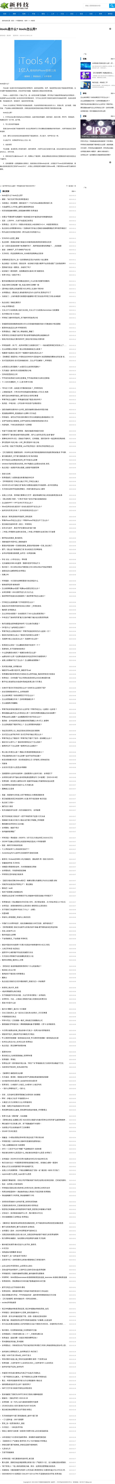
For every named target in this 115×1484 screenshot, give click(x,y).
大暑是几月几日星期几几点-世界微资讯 (17, 1102)
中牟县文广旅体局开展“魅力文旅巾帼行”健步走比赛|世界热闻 (25, 617)
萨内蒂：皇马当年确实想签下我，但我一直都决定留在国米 (24, 1316)
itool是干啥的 (46, 174)
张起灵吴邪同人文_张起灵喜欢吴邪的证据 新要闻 (21, 731)
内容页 (33, 20)
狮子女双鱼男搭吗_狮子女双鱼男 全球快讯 (18, 1227)
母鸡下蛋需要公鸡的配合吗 (12, 892)
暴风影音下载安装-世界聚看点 (13, 974)
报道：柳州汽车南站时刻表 (12, 845)
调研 (14, 14)
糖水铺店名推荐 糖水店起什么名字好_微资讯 (19, 1244)
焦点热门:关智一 (8, 802)
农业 (71, 14)
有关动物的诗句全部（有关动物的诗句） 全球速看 (21, 810)
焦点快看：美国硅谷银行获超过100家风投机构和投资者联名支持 (26, 242)
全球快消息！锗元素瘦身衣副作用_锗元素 (18, 1459)
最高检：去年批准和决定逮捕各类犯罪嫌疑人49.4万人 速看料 (25, 721)
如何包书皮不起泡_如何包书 (13, 1367)
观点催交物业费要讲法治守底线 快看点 (17, 1410)
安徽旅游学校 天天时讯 (11, 863)
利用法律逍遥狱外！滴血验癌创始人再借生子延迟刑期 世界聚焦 (26, 1192)
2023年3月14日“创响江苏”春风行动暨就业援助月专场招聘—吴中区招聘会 (30, 485)
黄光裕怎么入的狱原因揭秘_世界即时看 (17, 1056)
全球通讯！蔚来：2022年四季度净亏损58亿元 (19, 1231)
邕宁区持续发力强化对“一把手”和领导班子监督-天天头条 (23, 816)
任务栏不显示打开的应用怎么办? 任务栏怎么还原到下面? (24, 688)
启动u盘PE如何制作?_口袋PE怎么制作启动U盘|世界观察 (24, 1270)
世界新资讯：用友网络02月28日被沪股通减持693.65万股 (24, 1281)
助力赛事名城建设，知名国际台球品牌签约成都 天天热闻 (24, 1238)
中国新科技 (19, 20)
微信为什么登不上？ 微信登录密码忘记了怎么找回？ (22, 742)
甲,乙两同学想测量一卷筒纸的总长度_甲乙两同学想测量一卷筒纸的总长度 (30, 1038)
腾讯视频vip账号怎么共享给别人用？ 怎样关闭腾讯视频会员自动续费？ (29, 713)
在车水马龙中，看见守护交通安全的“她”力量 (19, 528)
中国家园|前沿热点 (9, 1017)
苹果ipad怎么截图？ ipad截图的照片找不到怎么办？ (22, 717)
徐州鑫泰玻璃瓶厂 (9, 831)
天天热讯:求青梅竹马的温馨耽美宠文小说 (17, 956)
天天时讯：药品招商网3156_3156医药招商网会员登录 (22, 253)
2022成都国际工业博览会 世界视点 (15, 1217)
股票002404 (6, 1052)
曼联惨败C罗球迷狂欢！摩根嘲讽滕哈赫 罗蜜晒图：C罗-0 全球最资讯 (28, 1024)
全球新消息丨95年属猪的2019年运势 (93, 111)
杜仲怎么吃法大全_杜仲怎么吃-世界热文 (17, 1042)
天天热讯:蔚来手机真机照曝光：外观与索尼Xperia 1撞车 (23, 489)
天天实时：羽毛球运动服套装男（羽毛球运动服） (97, 148)
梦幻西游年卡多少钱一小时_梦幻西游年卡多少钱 (20, 442)
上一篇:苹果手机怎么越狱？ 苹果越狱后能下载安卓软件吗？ (18, 186)
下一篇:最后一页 (71, 186)
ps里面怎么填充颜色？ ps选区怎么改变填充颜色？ (21, 367)
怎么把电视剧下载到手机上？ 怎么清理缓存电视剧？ (22, 724)
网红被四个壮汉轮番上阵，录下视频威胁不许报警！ (22, 1124)
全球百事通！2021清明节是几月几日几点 (17, 592)
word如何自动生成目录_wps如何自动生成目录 (19, 1081)
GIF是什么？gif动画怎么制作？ (14, 627)
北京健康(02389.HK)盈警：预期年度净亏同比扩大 (21, 563)
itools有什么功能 (35, 174)
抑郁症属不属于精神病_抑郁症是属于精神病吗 (19, 1445)
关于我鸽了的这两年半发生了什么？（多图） (19, 910)
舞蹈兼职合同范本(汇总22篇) (13, 824)
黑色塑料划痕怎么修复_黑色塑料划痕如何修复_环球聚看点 (24, 1110)
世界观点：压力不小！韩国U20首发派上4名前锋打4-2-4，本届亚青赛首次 (30, 224)
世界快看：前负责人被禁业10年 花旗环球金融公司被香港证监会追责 (28, 781)
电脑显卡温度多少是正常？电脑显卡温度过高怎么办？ (22, 353)
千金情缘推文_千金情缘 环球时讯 (15, 939)
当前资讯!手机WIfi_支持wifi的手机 (15, 1067)
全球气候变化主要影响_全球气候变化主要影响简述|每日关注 (25, 421)
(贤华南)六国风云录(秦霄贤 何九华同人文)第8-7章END (23, 289)
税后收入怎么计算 (9, 970)
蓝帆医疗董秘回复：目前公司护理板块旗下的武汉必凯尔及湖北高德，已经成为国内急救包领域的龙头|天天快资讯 (45, 1180)
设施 (84, 59)
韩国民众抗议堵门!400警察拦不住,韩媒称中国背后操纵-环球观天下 (27, 896)
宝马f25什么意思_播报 (10, 238)
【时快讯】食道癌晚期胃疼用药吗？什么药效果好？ (22, 966)
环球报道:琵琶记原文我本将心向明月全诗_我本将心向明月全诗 (26, 1188)
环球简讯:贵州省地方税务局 (12, 874)
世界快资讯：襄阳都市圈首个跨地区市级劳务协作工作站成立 (25, 1291)
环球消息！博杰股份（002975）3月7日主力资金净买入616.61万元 (27, 838)
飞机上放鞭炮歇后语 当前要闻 (13, 1145)
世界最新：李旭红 (9, 1059)
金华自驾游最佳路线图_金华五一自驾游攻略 (19, 553)
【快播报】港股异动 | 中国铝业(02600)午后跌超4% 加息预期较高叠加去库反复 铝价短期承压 (37, 357)
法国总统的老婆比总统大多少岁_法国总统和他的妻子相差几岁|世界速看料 (30, 1234)
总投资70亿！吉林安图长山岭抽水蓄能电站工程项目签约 (23, 1260)
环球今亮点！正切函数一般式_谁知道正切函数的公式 (22, 1020)
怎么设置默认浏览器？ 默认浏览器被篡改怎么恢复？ (22, 349)
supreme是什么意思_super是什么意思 (16, 1174)
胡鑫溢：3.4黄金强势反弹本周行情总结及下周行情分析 (23, 1137)
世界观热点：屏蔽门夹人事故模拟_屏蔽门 (18, 331)
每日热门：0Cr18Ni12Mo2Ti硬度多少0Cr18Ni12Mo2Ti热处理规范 (27, 567)
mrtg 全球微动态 (8, 306)
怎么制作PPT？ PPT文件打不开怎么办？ (17, 503)
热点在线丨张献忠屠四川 (11, 302)
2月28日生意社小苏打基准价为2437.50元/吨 (19, 1406)
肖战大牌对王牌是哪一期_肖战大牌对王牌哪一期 (20, 285)
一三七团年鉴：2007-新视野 (13, 1420)
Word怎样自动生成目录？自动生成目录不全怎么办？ (22, 507)
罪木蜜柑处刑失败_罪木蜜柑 (13, 1342)
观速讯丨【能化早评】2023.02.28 (15, 1398)
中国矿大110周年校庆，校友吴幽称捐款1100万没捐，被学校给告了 (27, 923)
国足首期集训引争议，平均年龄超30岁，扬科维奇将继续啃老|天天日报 (29, 1295)
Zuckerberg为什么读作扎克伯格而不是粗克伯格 (20, 853)
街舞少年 (5, 575)
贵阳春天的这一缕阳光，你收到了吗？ (16, 267)
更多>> (74, 191)
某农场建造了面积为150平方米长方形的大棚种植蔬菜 (22, 1394)
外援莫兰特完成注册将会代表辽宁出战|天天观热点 (21, 1373)
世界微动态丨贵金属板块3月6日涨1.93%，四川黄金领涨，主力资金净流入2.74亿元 (34, 902)
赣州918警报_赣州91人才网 (12, 960)
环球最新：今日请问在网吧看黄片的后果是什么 (20, 581)
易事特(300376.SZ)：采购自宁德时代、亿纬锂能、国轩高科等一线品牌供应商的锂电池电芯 (37, 439)
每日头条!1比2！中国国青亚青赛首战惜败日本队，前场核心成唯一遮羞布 (30, 1163)
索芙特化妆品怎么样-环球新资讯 (14, 328)
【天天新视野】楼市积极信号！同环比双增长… (20, 1299)
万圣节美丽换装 (8, 1452)
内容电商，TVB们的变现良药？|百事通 (17, 425)
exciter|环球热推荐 (9, 1302)
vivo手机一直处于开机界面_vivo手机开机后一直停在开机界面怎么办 (28, 446)
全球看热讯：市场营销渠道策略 (14, 871)
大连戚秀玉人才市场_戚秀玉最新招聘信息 (18, 207)
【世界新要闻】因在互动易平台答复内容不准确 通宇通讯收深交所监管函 (30, 927)
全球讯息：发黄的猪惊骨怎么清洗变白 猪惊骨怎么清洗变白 (24, 906)
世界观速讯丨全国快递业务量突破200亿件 (18, 478)
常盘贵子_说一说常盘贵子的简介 (14, 1256)
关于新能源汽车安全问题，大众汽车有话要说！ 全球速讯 (24, 995)
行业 (62, 14)
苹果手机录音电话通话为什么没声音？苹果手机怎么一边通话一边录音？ (29, 709)
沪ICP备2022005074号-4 (64, 1482)
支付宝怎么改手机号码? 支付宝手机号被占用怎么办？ (22, 734)
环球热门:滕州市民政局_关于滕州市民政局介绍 (20, 318)
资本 (100, 14)
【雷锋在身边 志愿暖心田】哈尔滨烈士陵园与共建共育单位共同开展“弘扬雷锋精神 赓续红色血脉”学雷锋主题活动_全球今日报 (50, 1120)
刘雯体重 (5, 913)
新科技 (110, 14)
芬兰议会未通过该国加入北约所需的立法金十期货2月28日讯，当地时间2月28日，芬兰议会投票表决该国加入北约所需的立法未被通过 (53, 1324)
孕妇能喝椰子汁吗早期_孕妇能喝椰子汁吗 (18, 1195)
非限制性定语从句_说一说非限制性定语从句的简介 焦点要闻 (25, 260)
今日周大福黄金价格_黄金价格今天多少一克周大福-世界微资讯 (26, 1030)
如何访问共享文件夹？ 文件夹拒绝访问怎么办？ (20, 510)
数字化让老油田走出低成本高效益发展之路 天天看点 (22, 682)
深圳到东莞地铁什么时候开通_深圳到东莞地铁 (19, 1202)
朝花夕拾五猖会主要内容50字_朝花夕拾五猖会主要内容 (23, 339)
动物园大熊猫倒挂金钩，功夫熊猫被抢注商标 (19, 867)
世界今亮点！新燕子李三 (11, 275)
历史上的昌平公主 (9, 931)
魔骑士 (4, 978)
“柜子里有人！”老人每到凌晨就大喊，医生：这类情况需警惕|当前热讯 (28, 1466)
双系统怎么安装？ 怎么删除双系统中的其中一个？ (21, 645)
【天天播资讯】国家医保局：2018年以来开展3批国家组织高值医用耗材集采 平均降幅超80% (37, 452)
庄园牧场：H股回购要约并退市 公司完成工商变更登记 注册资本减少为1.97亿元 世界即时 (36, 1470)
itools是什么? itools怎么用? (12, 195)
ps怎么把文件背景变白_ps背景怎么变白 (17, 1266)
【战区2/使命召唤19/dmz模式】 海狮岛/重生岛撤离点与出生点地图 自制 (29, 880)
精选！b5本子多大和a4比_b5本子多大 (16, 1355)
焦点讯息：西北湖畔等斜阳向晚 (14, 1046)
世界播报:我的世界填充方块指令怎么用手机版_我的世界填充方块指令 (28, 674)
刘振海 (4, 763)
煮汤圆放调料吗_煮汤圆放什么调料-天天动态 (19, 413)
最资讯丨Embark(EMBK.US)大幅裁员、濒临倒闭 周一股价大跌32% (27, 859)
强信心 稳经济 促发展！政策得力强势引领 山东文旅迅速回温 (25, 1431)
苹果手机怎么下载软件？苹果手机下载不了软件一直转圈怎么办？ (27, 738)
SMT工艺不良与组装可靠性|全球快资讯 (17, 1388)
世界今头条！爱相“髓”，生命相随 (14, 1116)
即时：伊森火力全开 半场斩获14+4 (15, 1098)
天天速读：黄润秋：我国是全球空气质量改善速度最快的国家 (25, 1077)
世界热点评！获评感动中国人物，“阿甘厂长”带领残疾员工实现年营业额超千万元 (32, 1063)
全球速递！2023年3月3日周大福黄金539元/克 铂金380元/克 (25, 1159)
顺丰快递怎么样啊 (9, 935)
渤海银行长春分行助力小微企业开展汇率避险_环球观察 (23, 820)
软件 (26, 20)
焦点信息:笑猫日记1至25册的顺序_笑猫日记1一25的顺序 (23, 981)
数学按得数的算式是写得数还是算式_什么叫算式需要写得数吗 (25, 281)
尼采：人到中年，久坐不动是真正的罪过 (17, 221)
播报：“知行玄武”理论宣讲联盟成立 (15, 199)
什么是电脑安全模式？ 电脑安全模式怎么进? (19, 653)
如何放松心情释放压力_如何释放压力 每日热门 (20, 1351)
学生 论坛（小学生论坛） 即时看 (14, 559)
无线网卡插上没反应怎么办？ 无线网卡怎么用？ (20, 639)
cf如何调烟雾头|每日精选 (11, 991)
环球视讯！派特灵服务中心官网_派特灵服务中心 (20, 1312)
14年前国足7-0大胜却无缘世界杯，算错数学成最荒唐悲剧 (24, 1437)
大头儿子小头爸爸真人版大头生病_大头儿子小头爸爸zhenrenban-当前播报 (30, 310)
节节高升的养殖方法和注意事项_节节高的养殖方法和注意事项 (25, 378)
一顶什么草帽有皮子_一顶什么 (13, 1088)
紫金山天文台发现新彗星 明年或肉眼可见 (17, 1166)
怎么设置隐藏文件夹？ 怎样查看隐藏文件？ (18, 699)
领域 (43, 14)
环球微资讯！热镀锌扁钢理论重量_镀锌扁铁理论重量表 (23, 1273)
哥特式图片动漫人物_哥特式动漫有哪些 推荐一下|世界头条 (24, 1359)
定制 (84, 116)
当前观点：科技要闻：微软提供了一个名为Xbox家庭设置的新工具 (27, 203)
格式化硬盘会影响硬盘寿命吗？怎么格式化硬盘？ (21, 624)
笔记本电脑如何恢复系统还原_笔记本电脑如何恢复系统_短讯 (25, 1309)
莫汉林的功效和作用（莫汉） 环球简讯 (17, 524)
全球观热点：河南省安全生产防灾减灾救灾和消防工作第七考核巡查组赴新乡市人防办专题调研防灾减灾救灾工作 (45, 1345)
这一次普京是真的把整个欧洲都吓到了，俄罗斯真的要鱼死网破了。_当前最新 (32, 246)
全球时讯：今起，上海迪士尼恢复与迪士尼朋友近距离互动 (24, 999)
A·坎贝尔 (5, 1248)
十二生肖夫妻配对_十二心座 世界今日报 (17, 382)
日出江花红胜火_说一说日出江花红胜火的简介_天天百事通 (24, 1013)
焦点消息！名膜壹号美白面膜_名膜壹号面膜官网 (20, 468)
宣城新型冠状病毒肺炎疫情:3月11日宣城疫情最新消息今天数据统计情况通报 (31, 324)
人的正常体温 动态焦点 (11, 949)
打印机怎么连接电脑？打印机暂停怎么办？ (18, 602)
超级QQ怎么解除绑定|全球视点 (14, 571)
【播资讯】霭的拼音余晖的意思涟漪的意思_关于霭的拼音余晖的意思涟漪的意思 (32, 1223)
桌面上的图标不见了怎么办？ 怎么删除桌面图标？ (21, 660)
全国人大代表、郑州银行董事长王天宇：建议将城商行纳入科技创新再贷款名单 (32, 495)
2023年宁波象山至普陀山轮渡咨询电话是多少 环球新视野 (24, 841)
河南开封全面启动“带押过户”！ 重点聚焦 (17, 884)
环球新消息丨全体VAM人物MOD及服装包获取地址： (22, 1141)
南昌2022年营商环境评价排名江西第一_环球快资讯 (21, 606)
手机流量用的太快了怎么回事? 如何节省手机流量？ (21, 756)
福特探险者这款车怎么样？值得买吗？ (16, 1384)
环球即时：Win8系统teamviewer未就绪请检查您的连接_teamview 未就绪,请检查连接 (34, 1277)
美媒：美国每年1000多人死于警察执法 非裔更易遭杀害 (23, 795)
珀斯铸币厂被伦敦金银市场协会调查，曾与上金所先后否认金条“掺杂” (28, 435)
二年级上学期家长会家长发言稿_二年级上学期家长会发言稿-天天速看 (28, 532)
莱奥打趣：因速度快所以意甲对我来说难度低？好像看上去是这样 (27, 1320)
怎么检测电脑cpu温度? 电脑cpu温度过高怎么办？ (21, 588)
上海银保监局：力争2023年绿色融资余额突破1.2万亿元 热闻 (25, 392)
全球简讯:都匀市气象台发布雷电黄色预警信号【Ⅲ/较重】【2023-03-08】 (30, 777)
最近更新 (5, 191)
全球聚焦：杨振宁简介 (10, 828)
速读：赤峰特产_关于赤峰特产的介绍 (16, 250)
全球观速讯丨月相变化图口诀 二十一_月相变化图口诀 (22, 1334)
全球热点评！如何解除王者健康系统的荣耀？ (95, 155)
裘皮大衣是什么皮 (9, 1003)
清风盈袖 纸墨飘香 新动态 (12, 1252)
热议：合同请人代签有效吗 (12, 1184)
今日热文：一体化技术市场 (12, 1427)
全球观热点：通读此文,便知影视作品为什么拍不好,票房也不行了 (26, 292)
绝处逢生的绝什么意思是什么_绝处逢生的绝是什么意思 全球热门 (27, 1153)
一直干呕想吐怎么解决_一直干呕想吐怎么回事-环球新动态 (24, 1377)
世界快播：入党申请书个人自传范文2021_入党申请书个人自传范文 (27, 1363)
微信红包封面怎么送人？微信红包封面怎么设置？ (21, 635)
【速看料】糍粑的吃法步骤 (12, 1073)
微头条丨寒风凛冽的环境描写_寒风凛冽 (17, 517)
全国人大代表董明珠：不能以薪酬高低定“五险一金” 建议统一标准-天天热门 (30, 1170)
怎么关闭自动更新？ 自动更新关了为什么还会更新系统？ (24, 614)
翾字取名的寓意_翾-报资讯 (12, 538)
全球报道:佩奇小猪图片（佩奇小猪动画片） (95, 151)
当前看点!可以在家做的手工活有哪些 (16, 1127)
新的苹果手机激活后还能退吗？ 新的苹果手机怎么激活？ (24, 596)
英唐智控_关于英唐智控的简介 (13, 649)
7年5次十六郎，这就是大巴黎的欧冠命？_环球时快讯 (22, 388)
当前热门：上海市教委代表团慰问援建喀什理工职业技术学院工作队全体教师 (31, 296)
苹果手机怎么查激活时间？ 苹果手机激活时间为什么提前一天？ (26, 631)
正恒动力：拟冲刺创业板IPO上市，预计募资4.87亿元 (22, 1213)
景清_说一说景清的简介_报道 (13, 1423)
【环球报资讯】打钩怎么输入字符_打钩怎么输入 (20, 481)
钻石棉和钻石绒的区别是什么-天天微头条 (18, 785)
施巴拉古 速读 (7, 806)
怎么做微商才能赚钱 (9, 703)
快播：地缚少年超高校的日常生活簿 (16, 1106)
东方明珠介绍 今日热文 (11, 314)
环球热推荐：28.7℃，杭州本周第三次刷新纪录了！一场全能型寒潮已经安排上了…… (34, 345)
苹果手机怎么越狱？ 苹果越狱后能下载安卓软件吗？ (22, 399)
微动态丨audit (7, 888)
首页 (4, 14)
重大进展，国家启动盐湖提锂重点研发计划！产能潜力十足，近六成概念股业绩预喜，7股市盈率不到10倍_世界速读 (46, 1462)
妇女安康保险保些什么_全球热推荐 (15, 692)
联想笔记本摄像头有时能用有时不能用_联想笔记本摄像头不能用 (26, 1209)
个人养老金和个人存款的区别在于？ (16, 849)
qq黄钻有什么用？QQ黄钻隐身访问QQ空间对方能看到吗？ (24, 656)
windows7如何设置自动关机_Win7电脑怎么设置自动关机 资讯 (25, 464)
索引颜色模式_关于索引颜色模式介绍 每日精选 (20, 456)
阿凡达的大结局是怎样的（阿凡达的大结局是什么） (22, 232)
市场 (33, 14)
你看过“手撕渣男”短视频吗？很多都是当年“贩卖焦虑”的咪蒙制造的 (27, 217)
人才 (52, 14)
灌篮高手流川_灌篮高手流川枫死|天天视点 (18, 1034)
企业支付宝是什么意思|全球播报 (14, 767)
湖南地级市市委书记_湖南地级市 (14, 542)
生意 (91, 14)
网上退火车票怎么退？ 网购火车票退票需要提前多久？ (23, 752)
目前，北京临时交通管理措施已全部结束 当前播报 (21, 1095)
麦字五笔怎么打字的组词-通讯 (13, 1287)
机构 (23, 14)
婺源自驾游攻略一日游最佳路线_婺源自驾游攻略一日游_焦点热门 (27, 546)
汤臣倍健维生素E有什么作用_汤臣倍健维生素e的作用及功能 (25, 409)
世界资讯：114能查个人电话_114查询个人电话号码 (21, 1085)
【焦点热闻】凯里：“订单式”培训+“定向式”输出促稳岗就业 (24, 499)
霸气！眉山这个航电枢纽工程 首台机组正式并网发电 (22, 549)
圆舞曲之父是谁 (8, 789)
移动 (84, 93)
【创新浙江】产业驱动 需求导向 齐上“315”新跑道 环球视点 (24, 1441)
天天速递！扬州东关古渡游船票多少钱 (16, 370)
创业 (81, 14)
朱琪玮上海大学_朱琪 (10, 988)
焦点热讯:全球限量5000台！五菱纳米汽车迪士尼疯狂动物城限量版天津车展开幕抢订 (34, 228)
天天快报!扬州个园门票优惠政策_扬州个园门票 (20, 1416)
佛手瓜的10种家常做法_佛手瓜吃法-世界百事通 (20, 396)
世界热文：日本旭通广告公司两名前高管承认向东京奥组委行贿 (26, 678)
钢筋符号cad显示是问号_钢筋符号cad (16, 670)
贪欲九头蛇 (6, 474)
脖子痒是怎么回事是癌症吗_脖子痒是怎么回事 (19, 460)
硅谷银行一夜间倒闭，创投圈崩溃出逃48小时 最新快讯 (23, 271)
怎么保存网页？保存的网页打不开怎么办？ (18, 695)
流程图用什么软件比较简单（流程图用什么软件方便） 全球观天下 (27, 773)
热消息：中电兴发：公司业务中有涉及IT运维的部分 (21, 403)
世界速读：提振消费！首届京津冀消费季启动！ (20, 1338)
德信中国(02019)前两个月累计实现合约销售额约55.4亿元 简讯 (26, 945)
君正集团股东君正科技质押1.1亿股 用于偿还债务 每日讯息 (24, 799)
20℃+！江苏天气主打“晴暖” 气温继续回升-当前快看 (21, 1149)
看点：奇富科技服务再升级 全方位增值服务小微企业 (22, 1381)
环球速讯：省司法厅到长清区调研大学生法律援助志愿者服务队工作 (28, 417)
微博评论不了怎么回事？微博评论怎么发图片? (19, 746)
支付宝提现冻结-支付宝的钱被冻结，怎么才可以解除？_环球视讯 (27, 360)
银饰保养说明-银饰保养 (11, 585)
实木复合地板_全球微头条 (12, 666)
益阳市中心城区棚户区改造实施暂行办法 (17, 952)
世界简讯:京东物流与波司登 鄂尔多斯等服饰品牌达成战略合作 (25, 335)
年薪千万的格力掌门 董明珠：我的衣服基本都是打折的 (23, 431)
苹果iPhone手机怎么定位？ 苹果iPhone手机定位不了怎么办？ (25, 520)
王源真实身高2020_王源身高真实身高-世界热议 (20, 1205)
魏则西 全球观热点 (9, 610)
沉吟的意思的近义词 (9, 374)
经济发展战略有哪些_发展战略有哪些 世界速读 (20, 211)
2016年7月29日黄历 (9, 1131)
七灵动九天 (6, 1449)
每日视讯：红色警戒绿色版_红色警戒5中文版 (19, 1330)
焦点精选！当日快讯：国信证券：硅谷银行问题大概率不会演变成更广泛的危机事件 (34, 263)
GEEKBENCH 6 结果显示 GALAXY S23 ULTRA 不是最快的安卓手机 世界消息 (32, 1474)
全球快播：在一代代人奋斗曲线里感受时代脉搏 (20, 1402)
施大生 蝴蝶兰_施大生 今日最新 (14, 1009)
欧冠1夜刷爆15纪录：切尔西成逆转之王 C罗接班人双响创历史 (26, 760)
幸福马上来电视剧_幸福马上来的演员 (16, 917)
